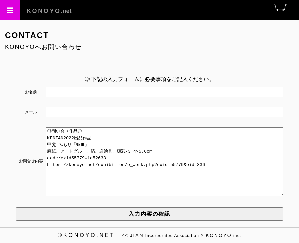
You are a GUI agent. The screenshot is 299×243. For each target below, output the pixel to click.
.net (49, 11)
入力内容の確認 (149, 214)
